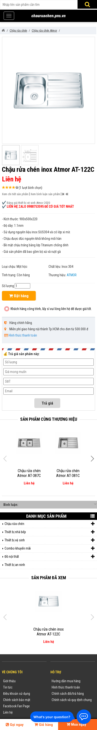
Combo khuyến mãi (50, 548)
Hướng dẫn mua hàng (66, 681)
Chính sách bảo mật (16, 700)
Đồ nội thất (50, 557)
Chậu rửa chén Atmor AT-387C (29, 473)
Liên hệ (8, 712)
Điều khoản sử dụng (16, 694)
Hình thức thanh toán (23, 335)
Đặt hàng (19, 295)
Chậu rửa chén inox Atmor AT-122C (48, 631)
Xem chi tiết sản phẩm (15, 194)
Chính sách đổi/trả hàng (68, 694)
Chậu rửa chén (50, 524)
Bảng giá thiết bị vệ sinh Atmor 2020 (28, 203)
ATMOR (72, 275)
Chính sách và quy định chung (72, 700)
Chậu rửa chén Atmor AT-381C (68, 473)
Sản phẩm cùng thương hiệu (48, 419)
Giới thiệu (9, 681)
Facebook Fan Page (16, 706)
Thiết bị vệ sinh (50, 540)
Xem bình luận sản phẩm (45, 194)
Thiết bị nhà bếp (50, 532)
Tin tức (7, 687)
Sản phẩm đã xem (48, 577)
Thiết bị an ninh (15, 565)
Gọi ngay (15, 725)
